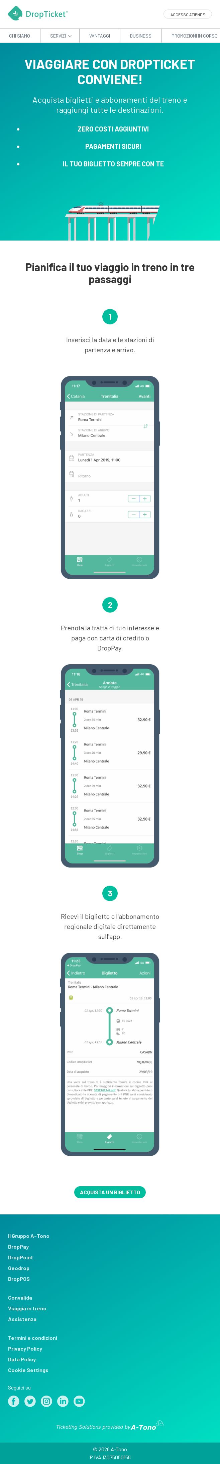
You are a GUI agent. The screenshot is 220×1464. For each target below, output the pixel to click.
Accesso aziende (188, 14)
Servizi (58, 36)
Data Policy (22, 1359)
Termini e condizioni (32, 1338)
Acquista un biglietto (110, 1192)
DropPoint (20, 1257)
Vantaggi (99, 36)
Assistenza (22, 1319)
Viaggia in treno (27, 1308)
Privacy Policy (25, 1348)
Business (140, 36)
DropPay (18, 1246)
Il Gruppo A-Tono (28, 1236)
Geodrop (18, 1268)
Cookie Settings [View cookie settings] (28, 1370)
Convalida (20, 1297)
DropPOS (19, 1278)
